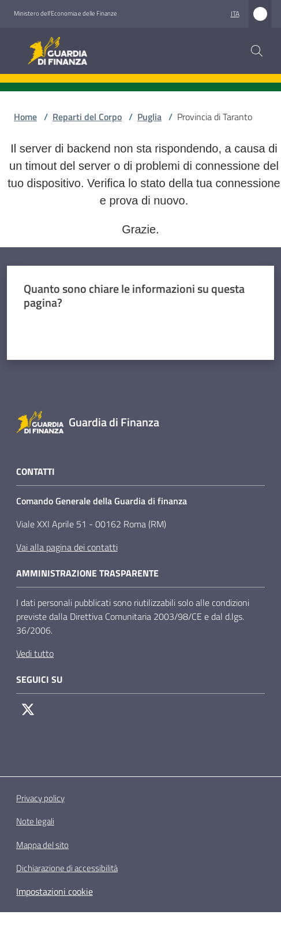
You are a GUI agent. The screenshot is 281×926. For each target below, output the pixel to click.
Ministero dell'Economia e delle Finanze (65, 13)
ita (235, 13)
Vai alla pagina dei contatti (67, 547)
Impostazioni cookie (54, 891)
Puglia (149, 117)
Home (25, 117)
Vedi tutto (35, 653)
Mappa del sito (42, 844)
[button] (256, 50)
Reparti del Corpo (87, 117)
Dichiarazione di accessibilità (67, 868)
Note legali (35, 821)
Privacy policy (40, 798)
